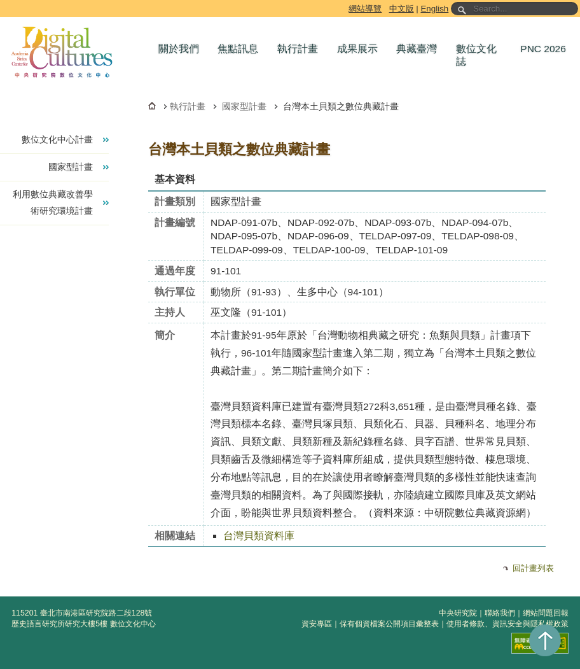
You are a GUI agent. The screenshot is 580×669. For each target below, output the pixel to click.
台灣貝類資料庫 (258, 535)
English (434, 8)
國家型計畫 (244, 106)
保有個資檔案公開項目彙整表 (389, 623)
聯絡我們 (500, 613)
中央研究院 (458, 613)
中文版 (401, 8)
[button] (182, 49)
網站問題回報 (546, 613)
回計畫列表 (533, 568)
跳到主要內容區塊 (2, 2)
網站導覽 (365, 8)
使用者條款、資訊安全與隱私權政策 (507, 623)
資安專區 (316, 623)
